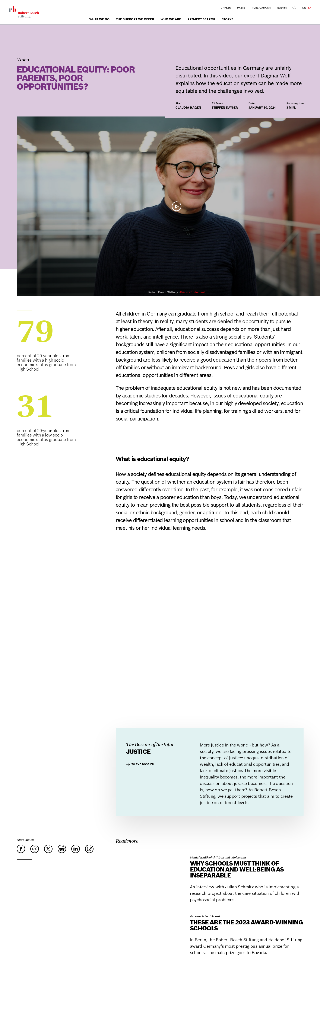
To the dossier (140, 764)
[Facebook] (21, 849)
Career (226, 7)
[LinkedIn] (75, 849)
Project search (201, 19)
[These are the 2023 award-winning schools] (247, 933)
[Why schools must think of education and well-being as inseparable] (247, 877)
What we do (99, 19)
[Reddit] (62, 849)
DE (304, 7)
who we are (171, 19)
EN (309, 7)
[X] (48, 849)
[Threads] (34, 849)
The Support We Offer (135, 19)
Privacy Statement (192, 292)
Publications (261, 7)
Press (241, 7)
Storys (227, 19)
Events (282, 7)
